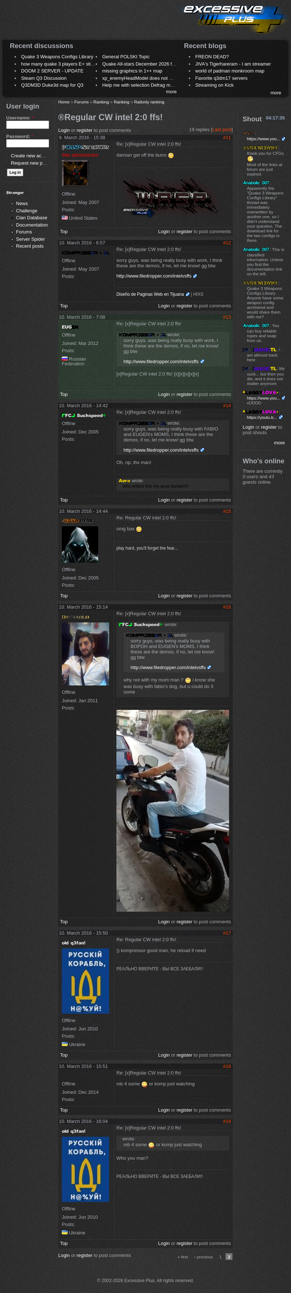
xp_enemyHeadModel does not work (140, 78)
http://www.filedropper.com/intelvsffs (153, 276)
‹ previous (203, 1256)
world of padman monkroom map (229, 71)
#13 (227, 317)
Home (63, 101)
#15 (227, 511)
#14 (227, 405)
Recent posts (30, 246)
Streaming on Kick (214, 85)
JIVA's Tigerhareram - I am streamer (233, 64)
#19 (227, 1121)
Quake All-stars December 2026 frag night (146, 64)
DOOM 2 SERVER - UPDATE (52, 71)
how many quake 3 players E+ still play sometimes (74, 64)
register (84, 130)
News (22, 203)
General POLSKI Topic (126, 56)
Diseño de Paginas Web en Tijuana (150, 294)
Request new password (35, 163)
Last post (222, 129)
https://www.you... (263, 138)
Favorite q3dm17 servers (221, 78)
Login (64, 130)
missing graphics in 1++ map (132, 71)
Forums (24, 232)
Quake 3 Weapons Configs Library (57, 56)
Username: (20, 118)
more (171, 91)
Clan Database (31, 217)
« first (183, 1256)
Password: (19, 136)
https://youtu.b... (262, 417)
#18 (227, 1066)
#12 (227, 242)
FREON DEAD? (212, 56)
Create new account (32, 155)
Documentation (32, 225)
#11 (227, 137)
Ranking (101, 101)
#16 (227, 607)
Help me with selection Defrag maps (140, 85)
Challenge (26, 210)
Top (64, 231)
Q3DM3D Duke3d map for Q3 (52, 85)
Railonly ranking (149, 101)
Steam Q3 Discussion (44, 78)
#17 (227, 933)
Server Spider (30, 239)
